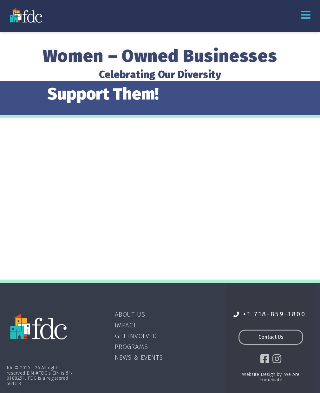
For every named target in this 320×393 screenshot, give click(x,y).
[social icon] (264, 359)
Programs (131, 347)
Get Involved (136, 336)
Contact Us (271, 337)
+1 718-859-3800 (269, 314)
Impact (125, 325)
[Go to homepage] (27, 15)
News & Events (139, 357)
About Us (130, 314)
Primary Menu (305, 15)
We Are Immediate (279, 377)
